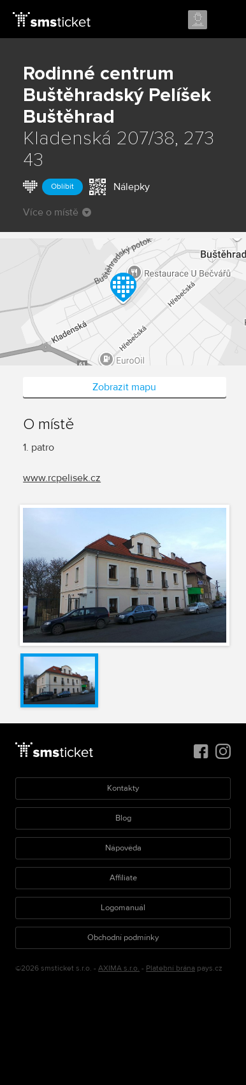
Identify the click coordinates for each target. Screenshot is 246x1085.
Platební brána (170, 968)
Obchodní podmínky (123, 937)
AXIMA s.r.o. (119, 968)
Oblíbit (62, 186)
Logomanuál (123, 908)
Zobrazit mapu (124, 387)
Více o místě (57, 212)
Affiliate (123, 878)
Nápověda (123, 848)
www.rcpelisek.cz (62, 478)
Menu (225, 20)
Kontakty (123, 788)
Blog (123, 818)
